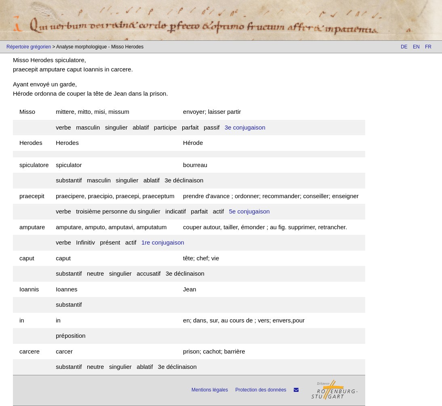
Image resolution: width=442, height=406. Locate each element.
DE (404, 47)
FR (428, 47)
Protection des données (261, 390)
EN (416, 47)
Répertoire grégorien (28, 47)
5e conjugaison (249, 211)
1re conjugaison (162, 242)
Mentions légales (210, 390)
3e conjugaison (245, 127)
